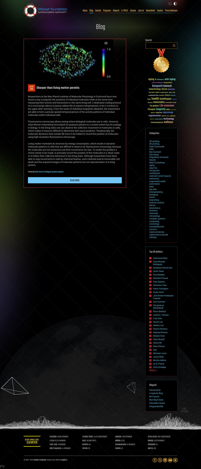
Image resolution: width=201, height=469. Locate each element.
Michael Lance (159, 353)
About (85, 10)
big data (153, 189)
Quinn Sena (158, 271)
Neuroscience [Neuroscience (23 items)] (173, 110)
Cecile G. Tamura (161, 315)
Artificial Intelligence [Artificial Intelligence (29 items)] (157, 83)
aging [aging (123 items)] (151, 79)
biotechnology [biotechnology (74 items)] (155, 89)
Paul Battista (159, 282)
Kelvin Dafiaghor (160, 288)
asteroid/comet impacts (160, 176)
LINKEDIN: (119, 436)
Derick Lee (158, 322)
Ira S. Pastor (158, 364)
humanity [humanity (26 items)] (174, 99)
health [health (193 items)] (155, 99)
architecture (154, 173)
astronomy (154, 178)
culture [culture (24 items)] (170, 92)
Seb (155, 350)
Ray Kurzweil (155, 152)
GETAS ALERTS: (153, 436)
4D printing (154, 144)
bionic (152, 197)
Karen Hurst (39, 172)
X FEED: (53, 440)
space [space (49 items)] (152, 119)
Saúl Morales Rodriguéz (159, 263)
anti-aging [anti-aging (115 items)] (170, 79)
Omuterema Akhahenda (158, 306)
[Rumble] (175, 460)
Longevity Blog (156, 393)
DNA (151, 149)
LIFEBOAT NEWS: (88, 436)
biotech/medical (156, 202)
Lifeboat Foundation (40, 459)
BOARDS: (151, 440)
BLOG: (85, 440)
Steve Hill (157, 343)
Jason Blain (158, 357)
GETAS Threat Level (32, 441)
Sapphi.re (64, 459)
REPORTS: (86, 444)
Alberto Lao (158, 325)
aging (151, 165)
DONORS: (119, 440)
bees (151, 186)
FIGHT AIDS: (55, 444)
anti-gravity (154, 170)
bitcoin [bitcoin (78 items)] (164, 89)
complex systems (157, 218)
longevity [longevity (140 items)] (161, 109)
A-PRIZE (124, 10)
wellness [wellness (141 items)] (168, 122)
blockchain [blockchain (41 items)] (171, 89)
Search (174, 45)
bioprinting (154, 200)
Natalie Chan (159, 336)
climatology (154, 216)
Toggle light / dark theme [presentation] (175, 3)
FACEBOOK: (54, 436)
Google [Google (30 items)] (149, 99)
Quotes (160, 10)
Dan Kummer (159, 302)
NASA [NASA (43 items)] (168, 110)
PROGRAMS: (152, 444)
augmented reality (157, 181)
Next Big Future (156, 400)
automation (154, 184)
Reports (116, 10)
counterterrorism (156, 226)
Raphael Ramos (160, 332)
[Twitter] (160, 460)
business (153, 210)
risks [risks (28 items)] (168, 116)
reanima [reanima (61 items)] (158, 112)
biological (48, 172)
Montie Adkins (159, 360)
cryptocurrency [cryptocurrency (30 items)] (164, 92)
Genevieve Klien (160, 258)
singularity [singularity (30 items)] (172, 116)
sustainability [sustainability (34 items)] (159, 119)
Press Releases (171, 10)
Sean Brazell (158, 339)
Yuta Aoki (157, 318)
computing (154, 221)
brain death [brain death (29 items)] (152, 92)
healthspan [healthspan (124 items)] (165, 99)
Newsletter (150, 10)
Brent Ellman (159, 346)
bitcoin (152, 205)
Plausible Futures (157, 403)
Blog (91, 10)
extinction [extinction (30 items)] (161, 95)
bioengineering (156, 192)
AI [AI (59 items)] (155, 79)
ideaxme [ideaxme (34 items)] (150, 103)
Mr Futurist (154, 396)
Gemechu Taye (160, 285)
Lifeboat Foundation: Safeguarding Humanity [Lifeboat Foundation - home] (45, 11)
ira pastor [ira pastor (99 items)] (154, 105)
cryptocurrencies (156, 232)
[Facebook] (155, 460)
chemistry (153, 213)
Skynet (152, 160)
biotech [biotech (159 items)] (167, 86)
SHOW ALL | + (153, 370)
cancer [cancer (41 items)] (157, 92)
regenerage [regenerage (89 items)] (167, 112)
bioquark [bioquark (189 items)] (157, 86)
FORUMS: (119, 448)
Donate (133, 10)
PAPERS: (86, 448)
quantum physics (58, 172)
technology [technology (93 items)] (168, 119)
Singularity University (158, 157)
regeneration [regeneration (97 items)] (155, 115)
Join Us (141, 10)
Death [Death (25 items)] (174, 92)
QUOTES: (151, 448)
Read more (75, 180)
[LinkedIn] (165, 460)
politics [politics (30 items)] (153, 113)
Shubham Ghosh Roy (162, 268)
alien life (153, 168)
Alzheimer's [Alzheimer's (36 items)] (160, 80)
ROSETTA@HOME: (57, 448)
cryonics (153, 229)
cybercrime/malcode (158, 234)
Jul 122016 (31, 88)
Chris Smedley (159, 367)
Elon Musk (154, 154)
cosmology (154, 224)
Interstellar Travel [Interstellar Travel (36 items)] (170, 103)
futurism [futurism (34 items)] (172, 95)
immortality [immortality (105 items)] (159, 102)
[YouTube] (170, 460)
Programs (107, 10)
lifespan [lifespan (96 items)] (151, 109)
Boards (98, 10)
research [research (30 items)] (163, 116)
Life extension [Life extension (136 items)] (166, 105)
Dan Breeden (159, 274)
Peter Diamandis (156, 146)
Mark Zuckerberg (157, 162)
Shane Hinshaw (160, 329)
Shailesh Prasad (160, 278)
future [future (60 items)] (167, 95)
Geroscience (154, 390)
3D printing (154, 141)
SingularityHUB (156, 406)
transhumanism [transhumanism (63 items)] (157, 122)
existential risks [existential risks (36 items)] (153, 95)
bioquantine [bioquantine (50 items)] (168, 82)
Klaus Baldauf (159, 311)
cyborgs (153, 237)
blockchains (154, 208)
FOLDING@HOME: (121, 444)
